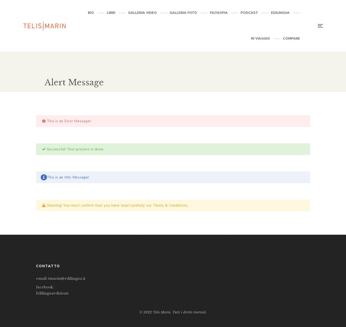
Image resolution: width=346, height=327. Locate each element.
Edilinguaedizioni (52, 293)
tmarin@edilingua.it (66, 278)
